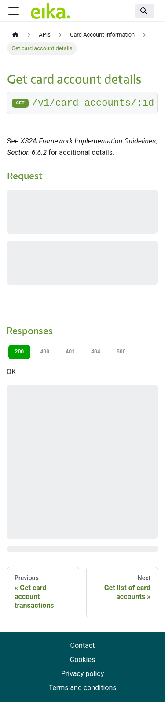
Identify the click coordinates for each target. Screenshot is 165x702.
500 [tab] (121, 352)
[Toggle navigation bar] (13, 11)
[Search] (144, 11)
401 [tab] (70, 352)
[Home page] (15, 35)
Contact (82, 645)
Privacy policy (82, 673)
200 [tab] (19, 352)
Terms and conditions (82, 688)
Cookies (82, 659)
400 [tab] (44, 352)
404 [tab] (95, 352)
